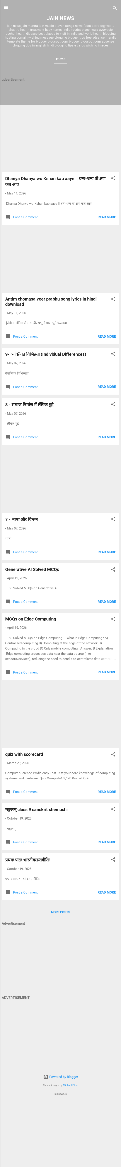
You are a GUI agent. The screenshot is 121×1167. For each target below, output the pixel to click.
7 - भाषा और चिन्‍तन (21, 519)
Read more (107, 217)
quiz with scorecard (24, 754)
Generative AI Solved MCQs (32, 569)
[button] (113, 178)
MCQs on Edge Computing (30, 619)
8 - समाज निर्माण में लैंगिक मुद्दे (29, 404)
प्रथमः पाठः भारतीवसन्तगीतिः (27, 860)
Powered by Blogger (60, 1077)
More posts (60, 912)
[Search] (115, 8)
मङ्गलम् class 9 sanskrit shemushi (36, 809)
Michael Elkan (70, 1085)
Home (60, 59)
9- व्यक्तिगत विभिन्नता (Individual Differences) (45, 354)
